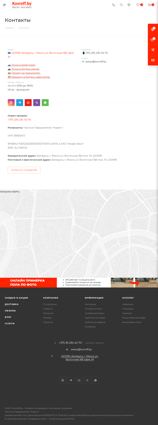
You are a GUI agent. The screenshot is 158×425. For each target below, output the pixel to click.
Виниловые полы (131, 322)
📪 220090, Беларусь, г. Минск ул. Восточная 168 (38, 52)
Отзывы (47, 317)
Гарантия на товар (95, 317)
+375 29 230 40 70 (70, 343)
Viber (36, 102)
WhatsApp (45, 102)
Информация (94, 297)
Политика (90, 326)
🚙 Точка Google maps (21, 64)
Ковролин (127, 304)
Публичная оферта (95, 322)
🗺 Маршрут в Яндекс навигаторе (29, 76)
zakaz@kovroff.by (95, 61)
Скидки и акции (16, 297)
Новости (47, 308)
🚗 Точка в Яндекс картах (24, 68)
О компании (50, 304)
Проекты (48, 322)
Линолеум (127, 308)
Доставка (11, 304)
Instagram (11, 102)
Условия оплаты (93, 308)
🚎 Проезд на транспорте (24, 72)
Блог (8, 317)
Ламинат (127, 313)
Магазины (90, 304)
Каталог (128, 297)
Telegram (19, 102)
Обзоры (10, 310)
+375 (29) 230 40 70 (96, 52)
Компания (50, 297)
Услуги (10, 323)
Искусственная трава (134, 317)
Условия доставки (94, 313)
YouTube (28, 102)
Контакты (48, 313)
